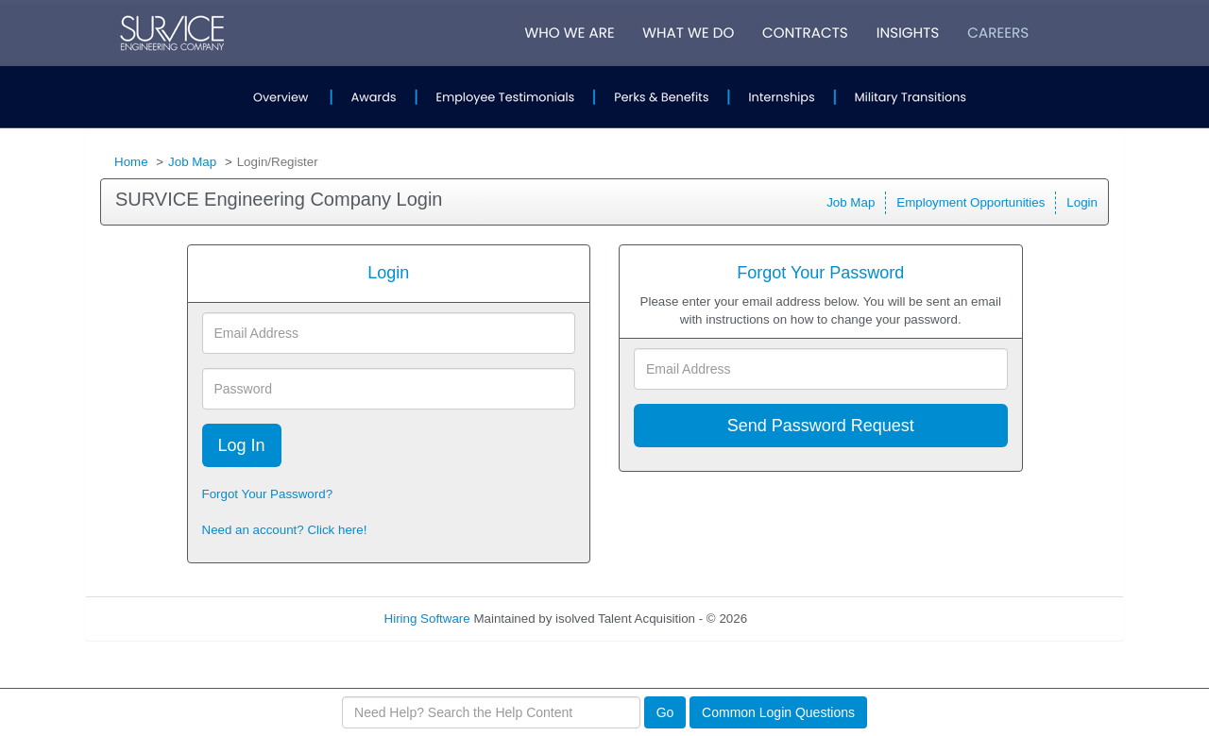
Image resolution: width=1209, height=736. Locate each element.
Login (1082, 202)
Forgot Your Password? (267, 494)
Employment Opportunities (970, 202)
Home (131, 162)
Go (665, 712)
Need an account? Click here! (284, 530)
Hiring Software (427, 618)
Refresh (803, 618)
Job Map (192, 162)
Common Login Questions (778, 712)
